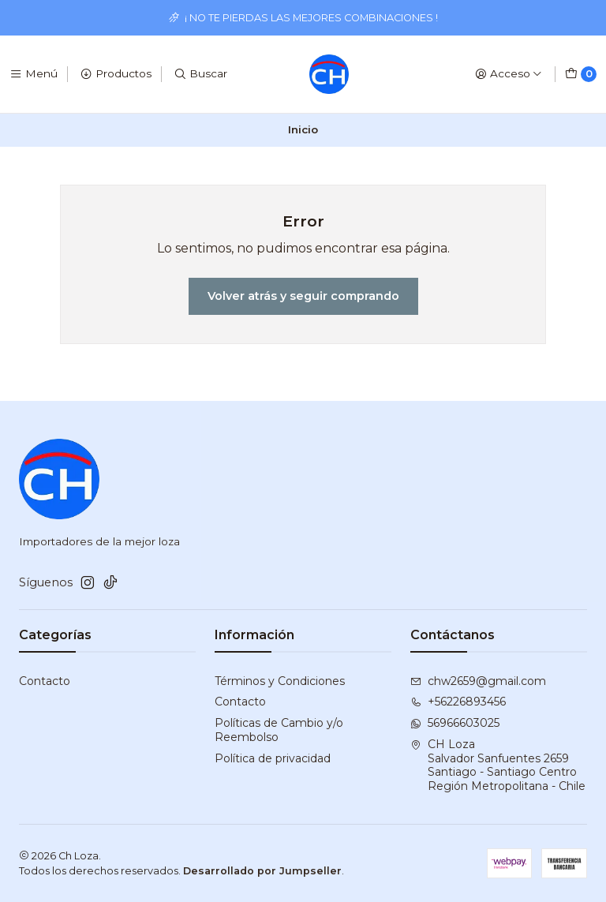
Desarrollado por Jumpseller (262, 871)
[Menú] (33, 74)
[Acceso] (508, 74)
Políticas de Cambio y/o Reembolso (279, 730)
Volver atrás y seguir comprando (303, 296)
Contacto (44, 681)
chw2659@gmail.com (478, 681)
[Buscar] (200, 74)
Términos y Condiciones (280, 681)
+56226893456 (458, 701)
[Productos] (116, 74)
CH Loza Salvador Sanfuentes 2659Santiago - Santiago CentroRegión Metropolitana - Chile (497, 765)
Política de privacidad (273, 758)
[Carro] (581, 74)
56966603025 (454, 723)
